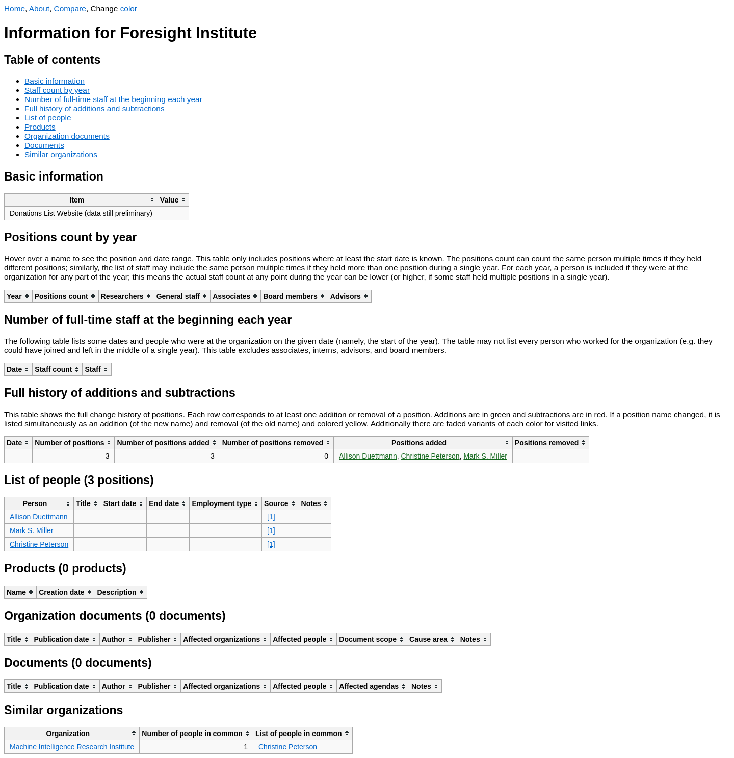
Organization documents (67, 136)
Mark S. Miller (485, 456)
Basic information (54, 81)
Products (40, 126)
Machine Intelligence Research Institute (72, 747)
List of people (47, 117)
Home (14, 8)
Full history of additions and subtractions (94, 108)
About (39, 8)
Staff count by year (57, 90)
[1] (271, 517)
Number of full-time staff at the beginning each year (113, 99)
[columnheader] (81, 199)
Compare (70, 8)
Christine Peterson (430, 456)
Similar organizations (60, 154)
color (128, 8)
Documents (44, 145)
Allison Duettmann (368, 456)
